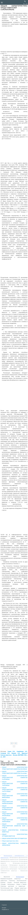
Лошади (3, 884)
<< (23, 3)
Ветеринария (20, 877)
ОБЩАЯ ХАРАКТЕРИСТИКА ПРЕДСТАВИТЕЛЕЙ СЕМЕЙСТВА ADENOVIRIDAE (14, 819)
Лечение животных (20, 882)
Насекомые (11, 884)
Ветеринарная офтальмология (18, 857)
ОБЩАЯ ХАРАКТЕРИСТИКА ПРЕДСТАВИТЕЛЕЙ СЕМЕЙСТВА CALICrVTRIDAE (14, 789)
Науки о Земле (21, 884)
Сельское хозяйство (7, 890)
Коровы (3, 882)
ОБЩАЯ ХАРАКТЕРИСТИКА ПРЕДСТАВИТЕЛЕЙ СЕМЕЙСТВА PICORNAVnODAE (14, 807)
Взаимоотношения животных (11, 878)
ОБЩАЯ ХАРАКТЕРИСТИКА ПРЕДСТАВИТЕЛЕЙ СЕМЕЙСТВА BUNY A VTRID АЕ (14, 825)
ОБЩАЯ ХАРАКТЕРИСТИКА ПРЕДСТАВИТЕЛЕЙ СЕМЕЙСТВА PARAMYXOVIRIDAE (14, 801)
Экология (22, 890)
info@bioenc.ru (5, 909)
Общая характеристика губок (10, 841)
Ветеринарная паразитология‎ (9, 859)
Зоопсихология (21, 880)
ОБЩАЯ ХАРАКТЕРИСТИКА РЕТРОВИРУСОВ (14, 838)
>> (26, 3)
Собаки (16, 890)
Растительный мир (7, 888)
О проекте (4, 905)
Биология (7, 877)
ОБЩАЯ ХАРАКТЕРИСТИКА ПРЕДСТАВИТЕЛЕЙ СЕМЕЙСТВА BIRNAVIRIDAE (14, 795)
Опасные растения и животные (13, 886)
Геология (12, 880)
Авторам (4, 907)
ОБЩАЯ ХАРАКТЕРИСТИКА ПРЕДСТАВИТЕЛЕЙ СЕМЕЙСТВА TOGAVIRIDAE (14, 783)
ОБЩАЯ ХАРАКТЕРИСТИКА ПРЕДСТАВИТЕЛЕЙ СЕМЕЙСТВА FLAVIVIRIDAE (14, 777)
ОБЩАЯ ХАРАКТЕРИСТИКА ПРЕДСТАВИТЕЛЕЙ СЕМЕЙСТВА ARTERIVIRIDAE (14, 813)
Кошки (10, 882)
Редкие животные (20, 888)
